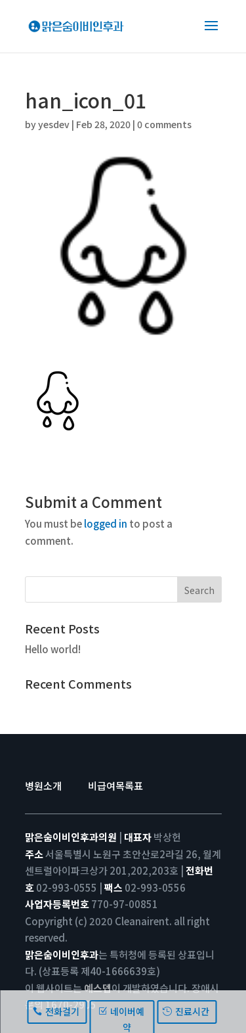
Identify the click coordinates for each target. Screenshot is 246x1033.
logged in (105, 523)
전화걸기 (62, 1011)
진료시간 (192, 1011)
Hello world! (53, 649)
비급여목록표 (115, 785)
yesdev (54, 124)
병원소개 (43, 785)
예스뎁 (98, 988)
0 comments (164, 124)
